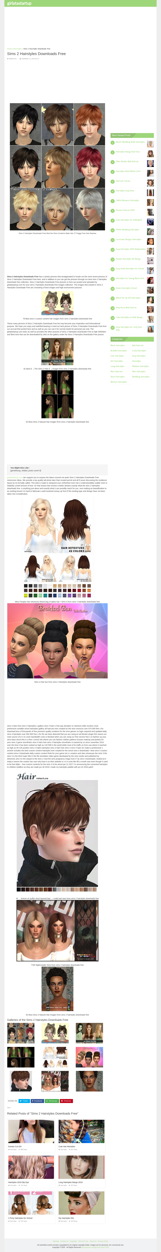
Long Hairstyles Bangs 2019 (71, 1182)
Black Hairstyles (118, 345)
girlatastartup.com (14, 477)
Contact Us (64, 1241)
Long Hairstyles (117, 366)
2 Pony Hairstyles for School (20, 1218)
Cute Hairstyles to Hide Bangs (129, 317)
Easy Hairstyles (139, 356)
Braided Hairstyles (119, 350)
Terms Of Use (83, 1241)
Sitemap (56, 1241)
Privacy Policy (103, 1241)
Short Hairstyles (118, 376)
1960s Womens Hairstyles (127, 200)
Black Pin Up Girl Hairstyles (128, 298)
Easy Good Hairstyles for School (130, 268)
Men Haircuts (116, 371)
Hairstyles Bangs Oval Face (128, 151)
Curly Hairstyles (139, 350)
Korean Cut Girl (14, 1146)
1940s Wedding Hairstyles (127, 229)
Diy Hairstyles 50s (66, 1218)
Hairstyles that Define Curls (128, 171)
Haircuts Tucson (123, 181)
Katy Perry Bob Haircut (126, 307)
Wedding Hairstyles (140, 376)
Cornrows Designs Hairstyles (128, 239)
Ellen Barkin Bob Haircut (127, 161)
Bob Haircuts (138, 345)
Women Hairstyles (119, 382)
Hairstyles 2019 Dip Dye (18, 1182)
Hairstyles (12, 59)
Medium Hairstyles (140, 366)
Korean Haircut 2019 (125, 210)
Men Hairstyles (139, 371)
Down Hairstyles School (126, 288)
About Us (93, 1241)
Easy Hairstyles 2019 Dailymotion (131, 249)
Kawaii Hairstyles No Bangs (128, 259)
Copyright (73, 1241)
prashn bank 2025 (102, 1247)
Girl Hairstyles (117, 361)
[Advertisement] (80, 28)
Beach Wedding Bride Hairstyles (130, 142)
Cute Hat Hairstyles (67, 1146)
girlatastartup (19, 3)
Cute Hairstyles (117, 356)
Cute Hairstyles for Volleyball (129, 220)
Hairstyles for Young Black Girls (130, 278)
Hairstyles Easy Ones (125, 190)
